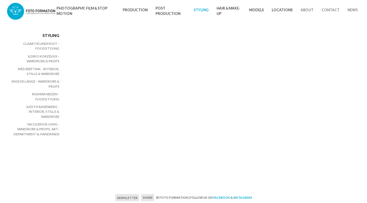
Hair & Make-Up (228, 11)
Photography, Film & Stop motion (82, 11)
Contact (330, 10)
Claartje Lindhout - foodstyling (41, 46)
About (307, 10)
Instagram (242, 197)
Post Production (168, 11)
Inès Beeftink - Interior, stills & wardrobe (38, 71)
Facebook (221, 197)
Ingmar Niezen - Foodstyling (45, 96)
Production (135, 10)
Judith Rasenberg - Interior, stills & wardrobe (42, 111)
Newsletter (127, 198)
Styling (201, 10)
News (352, 10)
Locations (282, 10)
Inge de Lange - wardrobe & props (35, 84)
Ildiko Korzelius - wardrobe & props (43, 58)
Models (256, 10)
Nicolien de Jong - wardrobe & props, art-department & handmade (36, 129)
